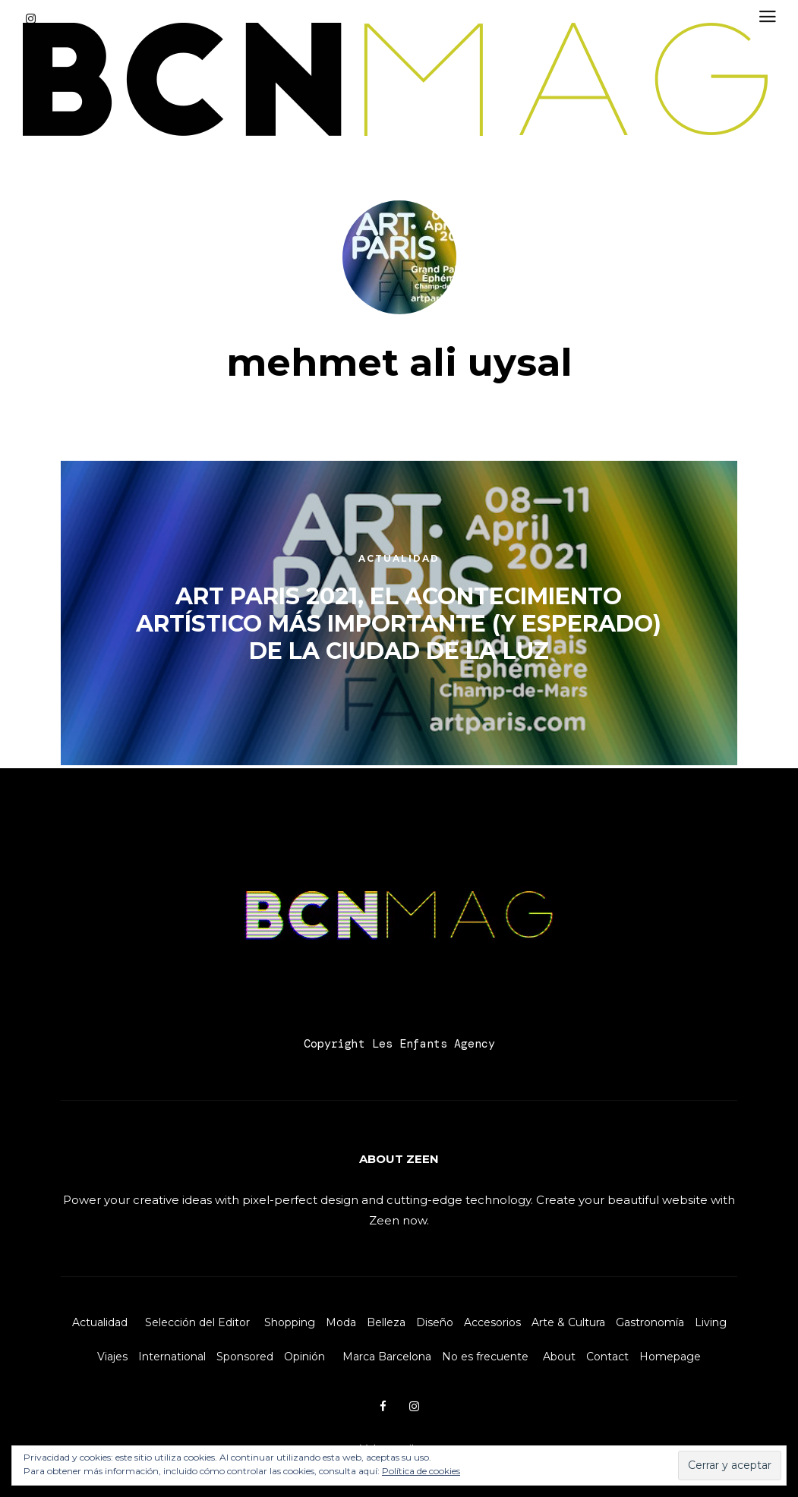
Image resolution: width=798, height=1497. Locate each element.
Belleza (386, 1322)
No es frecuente (485, 1356)
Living (711, 1322)
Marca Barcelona (386, 1356)
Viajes (112, 1356)
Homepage (670, 1356)
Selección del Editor (197, 1322)
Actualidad (100, 1322)
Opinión (304, 1356)
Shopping (289, 1322)
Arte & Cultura (568, 1322)
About (559, 1356)
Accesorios (492, 1322)
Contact (607, 1356)
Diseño (434, 1322)
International (172, 1356)
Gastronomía (650, 1322)
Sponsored (244, 1356)
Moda (341, 1322)
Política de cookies (421, 1471)
